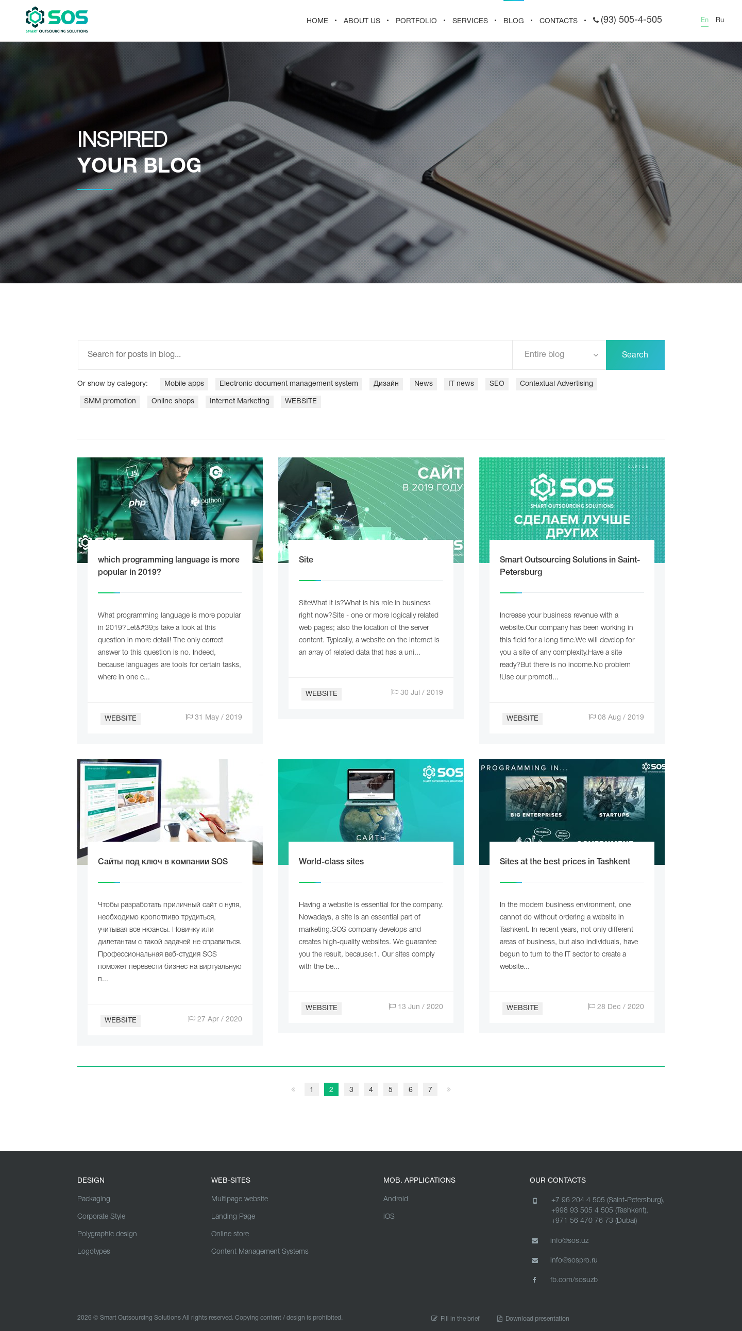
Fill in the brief (455, 1319)
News (423, 384)
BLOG (513, 21)
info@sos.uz (559, 1241)
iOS (389, 1217)
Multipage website (239, 1199)
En (705, 21)
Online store (230, 1234)
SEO (497, 384)
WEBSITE (301, 401)
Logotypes (93, 1252)
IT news (461, 384)
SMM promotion (110, 401)
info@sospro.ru (564, 1260)
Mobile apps (184, 384)
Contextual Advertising (556, 384)
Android (395, 1199)
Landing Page (233, 1217)
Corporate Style (101, 1217)
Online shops (172, 401)
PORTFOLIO (416, 21)
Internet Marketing (239, 401)
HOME (317, 21)
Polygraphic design (107, 1234)
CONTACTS (558, 21)
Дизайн (386, 384)
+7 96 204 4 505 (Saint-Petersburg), (608, 1200)
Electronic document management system (289, 384)
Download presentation (533, 1319)
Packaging (93, 1199)
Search (635, 355)
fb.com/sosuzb (564, 1280)
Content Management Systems (260, 1252)
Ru (720, 21)
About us (362, 21)
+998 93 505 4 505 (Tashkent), (599, 1210)
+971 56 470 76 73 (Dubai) (594, 1221)
